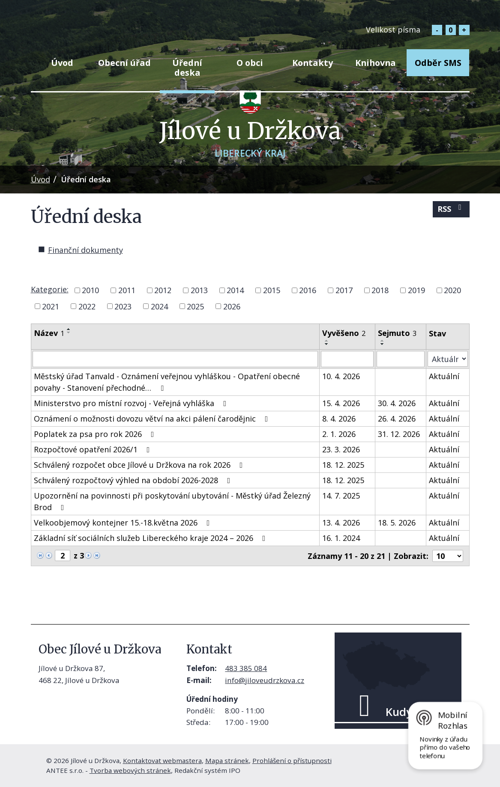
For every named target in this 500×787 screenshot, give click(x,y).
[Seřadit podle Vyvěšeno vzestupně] (327, 340)
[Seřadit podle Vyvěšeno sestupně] (327, 344)
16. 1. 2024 (341, 538)
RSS (451, 208)
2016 (307, 290)
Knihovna (375, 62)
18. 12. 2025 (343, 465)
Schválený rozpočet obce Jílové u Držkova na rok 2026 (140, 465)
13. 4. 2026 (341, 522)
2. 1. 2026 (339, 434)
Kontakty (312, 62)
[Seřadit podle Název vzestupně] (69, 329)
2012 (162, 290)
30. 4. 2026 (397, 403)
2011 (126, 290)
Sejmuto (397, 333)
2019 (416, 290)
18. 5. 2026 (397, 522)
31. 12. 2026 (399, 434)
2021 (50, 306)
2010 (90, 290)
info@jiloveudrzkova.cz (264, 680)
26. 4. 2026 (397, 418)
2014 (235, 290)
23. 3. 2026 (341, 449)
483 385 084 (246, 668)
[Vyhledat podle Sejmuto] (401, 359)
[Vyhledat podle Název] (175, 359)
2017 (344, 290)
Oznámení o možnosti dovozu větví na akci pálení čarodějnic (153, 418)
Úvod (62, 62)
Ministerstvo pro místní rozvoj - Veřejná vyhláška (132, 403)
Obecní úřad (124, 62)
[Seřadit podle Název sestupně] (69, 332)
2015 (271, 290)
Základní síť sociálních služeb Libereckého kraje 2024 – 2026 (151, 538)
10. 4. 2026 (341, 376)
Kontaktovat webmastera (162, 760)
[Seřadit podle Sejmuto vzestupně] (382, 340)
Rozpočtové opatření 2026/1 (93, 449)
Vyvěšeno (343, 333)
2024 (159, 306)
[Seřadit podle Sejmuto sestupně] (382, 344)
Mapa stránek (227, 760)
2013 (199, 290)
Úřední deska (187, 67)
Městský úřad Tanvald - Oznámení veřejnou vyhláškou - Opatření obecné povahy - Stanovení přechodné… (167, 382)
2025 (195, 306)
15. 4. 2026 (341, 403)
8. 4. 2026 (339, 418)
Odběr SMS (438, 62)
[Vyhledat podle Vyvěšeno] (347, 359)
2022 (87, 306)
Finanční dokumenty (85, 250)
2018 (380, 290)
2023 (123, 306)
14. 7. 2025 (341, 495)
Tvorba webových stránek (130, 770)
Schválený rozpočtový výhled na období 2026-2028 (134, 480)
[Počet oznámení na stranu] (447, 556)
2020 (452, 290)
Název (49, 333)
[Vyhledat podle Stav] (447, 359)
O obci (250, 62)
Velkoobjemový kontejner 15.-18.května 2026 (123, 522)
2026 (231, 306)
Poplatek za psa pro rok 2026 (96, 434)
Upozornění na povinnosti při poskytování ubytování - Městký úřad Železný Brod (172, 501)
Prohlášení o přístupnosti (292, 760)
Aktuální (444, 376)
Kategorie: (50, 289)
